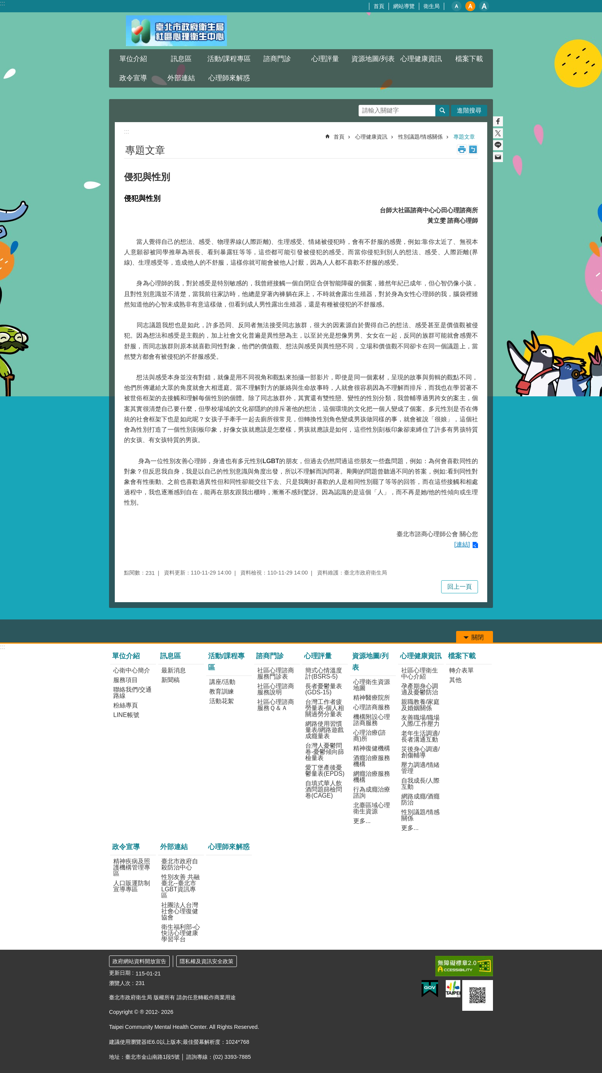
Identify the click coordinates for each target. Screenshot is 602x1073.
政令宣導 (133, 78)
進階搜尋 (469, 110)
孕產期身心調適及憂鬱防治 (419, 689)
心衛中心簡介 (131, 670)
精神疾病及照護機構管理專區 (131, 867)
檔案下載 (469, 59)
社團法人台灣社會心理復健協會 (179, 911)
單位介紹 (133, 59)
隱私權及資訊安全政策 (206, 961)
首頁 (379, 6)
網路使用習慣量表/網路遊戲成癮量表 (324, 729)
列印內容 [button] (462, 149)
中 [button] (470, 6)
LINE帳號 (126, 715)
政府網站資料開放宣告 (139, 961)
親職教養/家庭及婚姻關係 (420, 705)
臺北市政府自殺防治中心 (179, 864)
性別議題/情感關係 (420, 137)
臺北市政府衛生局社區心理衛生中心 (176, 30)
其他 (455, 680)
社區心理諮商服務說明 (275, 689)
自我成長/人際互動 (420, 783)
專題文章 (464, 137)
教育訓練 (221, 691)
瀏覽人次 (120, 983)
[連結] (462, 544)
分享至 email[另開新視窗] (498, 157)
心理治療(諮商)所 (369, 735)
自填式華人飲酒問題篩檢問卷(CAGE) (323, 789)
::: (2, 3)
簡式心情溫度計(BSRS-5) (323, 673)
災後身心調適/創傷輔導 (420, 752)
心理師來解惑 (229, 78)
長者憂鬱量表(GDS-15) (323, 689)
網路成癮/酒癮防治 (420, 799)
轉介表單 (461, 670)
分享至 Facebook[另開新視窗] (498, 121)
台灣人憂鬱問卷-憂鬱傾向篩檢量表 (324, 751)
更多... (361, 821)
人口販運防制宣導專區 (131, 886)
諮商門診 (277, 59)
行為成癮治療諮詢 (371, 792)
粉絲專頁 (125, 705)
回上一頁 (459, 586)
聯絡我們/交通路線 (132, 692)
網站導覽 (404, 6)
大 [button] (484, 6)
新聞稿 (170, 680)
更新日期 (120, 972)
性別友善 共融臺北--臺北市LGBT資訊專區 (180, 886)
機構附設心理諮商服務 (371, 720)
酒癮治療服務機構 (371, 761)
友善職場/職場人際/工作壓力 (420, 720)
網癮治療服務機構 (371, 776)
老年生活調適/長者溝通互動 (420, 736)
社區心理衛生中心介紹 (419, 673)
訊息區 (181, 59)
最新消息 (173, 670)
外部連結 (181, 78)
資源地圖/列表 (373, 59)
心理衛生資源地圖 (371, 685)
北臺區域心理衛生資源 (371, 808)
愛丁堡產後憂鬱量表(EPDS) (324, 770)
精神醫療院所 (371, 697)
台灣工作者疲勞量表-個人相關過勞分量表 (324, 708)
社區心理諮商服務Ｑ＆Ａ (275, 705)
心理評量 (325, 59)
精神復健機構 (371, 748)
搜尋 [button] (442, 110)
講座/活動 (222, 682)
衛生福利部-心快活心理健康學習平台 (180, 933)
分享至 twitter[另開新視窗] (498, 133)
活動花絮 (221, 701)
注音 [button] (473, 149)
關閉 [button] (477, 637)
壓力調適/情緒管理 (420, 768)
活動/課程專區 (229, 59)
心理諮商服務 (371, 707)
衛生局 (431, 6)
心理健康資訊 (421, 59)
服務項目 (125, 680)
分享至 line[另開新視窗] (498, 145)
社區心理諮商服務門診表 (275, 673)
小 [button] (456, 6)
